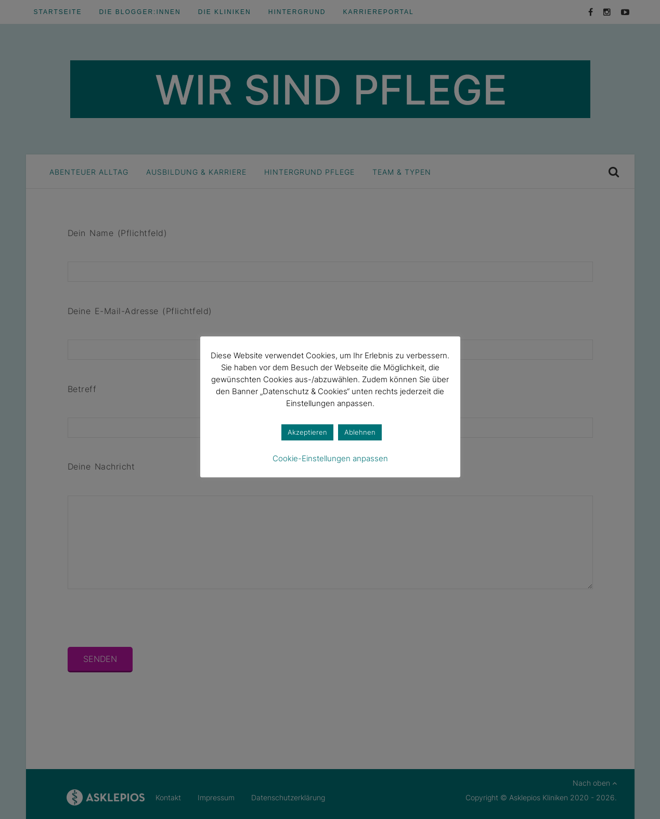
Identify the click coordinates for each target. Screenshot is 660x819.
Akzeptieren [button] (307, 432)
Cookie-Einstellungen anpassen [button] (330, 458)
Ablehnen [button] (360, 432)
